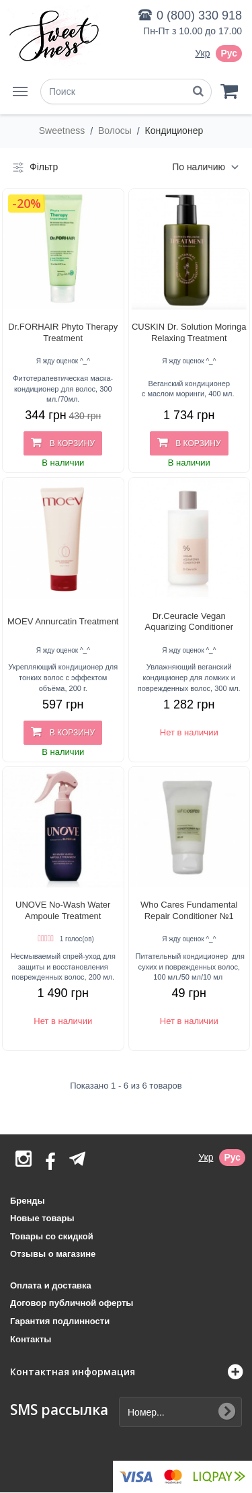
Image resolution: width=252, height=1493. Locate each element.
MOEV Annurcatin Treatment (62, 621)
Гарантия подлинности (60, 1321)
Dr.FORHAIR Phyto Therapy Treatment (63, 332)
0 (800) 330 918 (199, 15)
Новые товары (42, 1218)
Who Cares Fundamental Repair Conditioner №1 (189, 910)
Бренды (27, 1201)
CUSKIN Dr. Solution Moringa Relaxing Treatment (189, 332)
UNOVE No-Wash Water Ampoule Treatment (62, 910)
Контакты (30, 1339)
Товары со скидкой (51, 1236)
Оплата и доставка (50, 1285)
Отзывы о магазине (52, 1254)
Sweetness (63, 130)
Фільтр (34, 167)
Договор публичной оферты (71, 1303)
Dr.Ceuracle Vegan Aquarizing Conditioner (188, 621)
